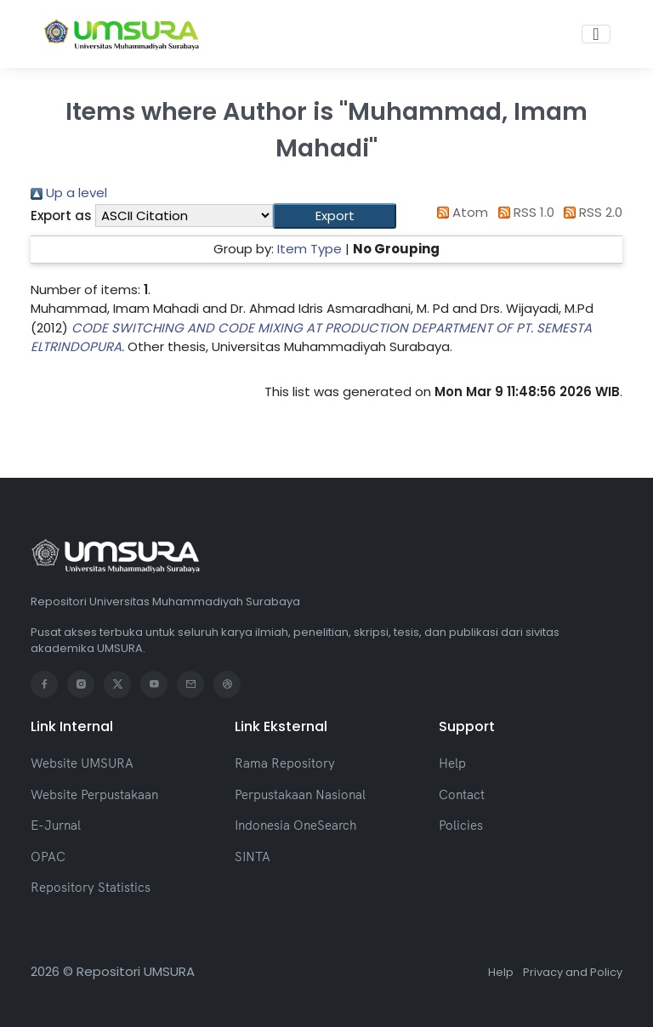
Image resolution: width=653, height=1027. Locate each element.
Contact (462, 794)
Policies (461, 825)
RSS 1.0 (522, 212)
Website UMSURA (82, 763)
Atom (460, 212)
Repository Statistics (90, 887)
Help (452, 763)
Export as (61, 215)
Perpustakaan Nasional (300, 794)
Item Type (309, 249)
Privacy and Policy (572, 972)
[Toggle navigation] (596, 34)
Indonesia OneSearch (295, 825)
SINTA (252, 856)
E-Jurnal (56, 825)
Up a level (69, 192)
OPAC (48, 856)
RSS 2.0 (590, 212)
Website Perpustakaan (94, 794)
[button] (334, 216)
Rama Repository (285, 763)
